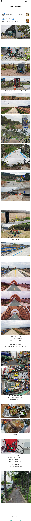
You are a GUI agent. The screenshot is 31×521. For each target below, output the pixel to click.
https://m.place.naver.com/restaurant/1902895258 (8, 18)
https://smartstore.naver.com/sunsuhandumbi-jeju (8, 12)
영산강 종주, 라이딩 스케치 (15, 6)
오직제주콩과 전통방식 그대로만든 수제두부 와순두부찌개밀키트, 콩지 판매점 (12, 15)
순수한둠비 (3, 13)
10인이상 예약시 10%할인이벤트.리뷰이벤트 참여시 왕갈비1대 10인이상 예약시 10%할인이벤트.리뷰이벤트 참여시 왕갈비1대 (13, 21)
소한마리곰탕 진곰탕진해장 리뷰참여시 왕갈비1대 (10, 19)
